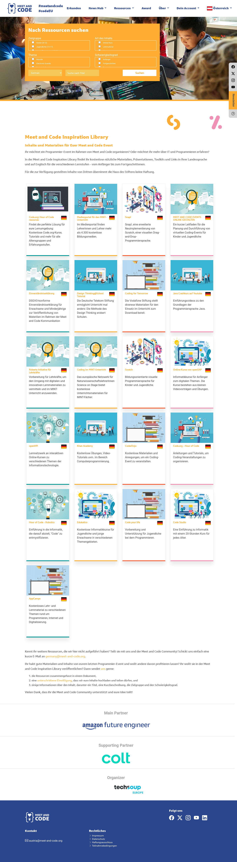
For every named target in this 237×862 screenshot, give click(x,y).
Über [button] (163, 8)
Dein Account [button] (187, 8)
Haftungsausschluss (101, 839)
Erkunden (74, 8)
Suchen (139, 73)
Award (146, 8)
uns (103, 665)
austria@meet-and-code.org (45, 837)
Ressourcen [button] (122, 8)
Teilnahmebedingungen (103, 842)
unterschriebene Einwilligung (54, 677)
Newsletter (233, 100)
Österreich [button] (218, 8)
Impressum (96, 832)
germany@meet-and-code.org (65, 653)
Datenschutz (97, 835)
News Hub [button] (96, 8)
